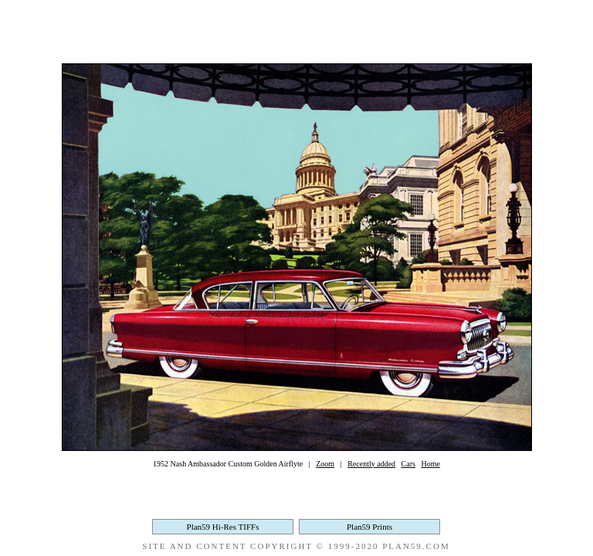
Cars (408, 463)
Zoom (325, 463)
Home (430, 463)
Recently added (371, 463)
